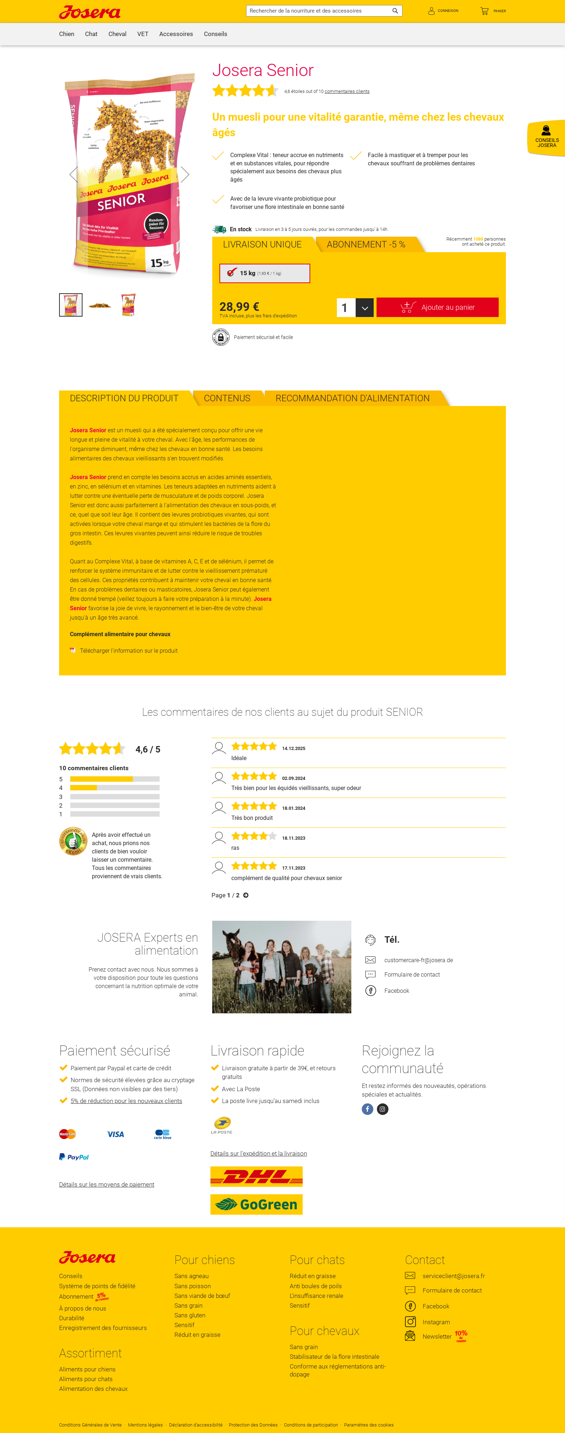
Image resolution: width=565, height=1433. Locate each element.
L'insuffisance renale (316, 1295)
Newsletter (437, 1336)
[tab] (124, 398)
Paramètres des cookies (369, 1425)
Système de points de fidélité (97, 1286)
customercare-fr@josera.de (418, 960)
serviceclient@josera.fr (454, 1276)
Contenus (227, 398)
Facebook (396, 990)
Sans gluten (189, 1315)
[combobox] (324, 11)
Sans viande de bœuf (202, 1295)
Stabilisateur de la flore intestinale (334, 1356)
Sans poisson (192, 1286)
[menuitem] (66, 34)
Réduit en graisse (197, 1334)
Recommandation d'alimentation (353, 398)
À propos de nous (82, 1308)
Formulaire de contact (412, 974)
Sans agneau (191, 1276)
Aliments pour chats (86, 1379)
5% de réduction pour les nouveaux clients (126, 1100)
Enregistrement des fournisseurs (103, 1327)
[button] (73, 174)
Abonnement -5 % (366, 244)
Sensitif (184, 1325)
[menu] (282, 34)
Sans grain (188, 1305)
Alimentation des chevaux (93, 1388)
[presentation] (262, 244)
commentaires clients (347, 91)
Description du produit (124, 398)
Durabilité (71, 1318)
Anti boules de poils (316, 1286)
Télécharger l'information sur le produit (124, 650)
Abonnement (84, 1296)
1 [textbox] (344, 308)
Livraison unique (262, 244)
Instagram (436, 1322)
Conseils (71, 1276)
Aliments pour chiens (87, 1369)
